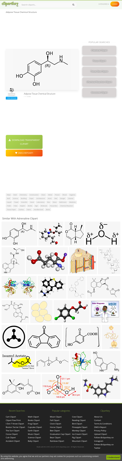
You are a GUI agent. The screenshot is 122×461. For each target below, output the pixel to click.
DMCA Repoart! (24, 153)
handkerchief (38, 210)
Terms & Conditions (103, 423)
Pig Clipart (76, 437)
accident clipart (13, 441)
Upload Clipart (100, 434)
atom (49, 198)
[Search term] (48, 5)
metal (50, 195)
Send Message (11, 98)
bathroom (62, 202)
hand (32, 202)
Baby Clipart (33, 441)
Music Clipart (33, 434)
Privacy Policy (100, 430)
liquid (9, 202)
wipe (9, 195)
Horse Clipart (56, 427)
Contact (97, 420)
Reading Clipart (79, 420)
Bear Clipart (55, 437)
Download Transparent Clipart (24, 142)
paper (31, 198)
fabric (29, 210)
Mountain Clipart (79, 441)
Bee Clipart (55, 430)
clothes (21, 210)
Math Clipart (33, 416)
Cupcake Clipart (35, 427)
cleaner (70, 198)
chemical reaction (66, 206)
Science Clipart (34, 437)
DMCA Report (100, 427)
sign (36, 206)
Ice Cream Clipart (79, 434)
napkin (22, 206)
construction (34, 195)
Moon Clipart (56, 416)
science (15, 198)
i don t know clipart (15, 423)
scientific (24, 202)
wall (8, 198)
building (23, 198)
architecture (40, 198)
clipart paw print (13, 420)
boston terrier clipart (15, 427)
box (48, 202)
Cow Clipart (77, 416)
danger (62, 198)
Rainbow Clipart (57, 441)
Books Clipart (34, 420)
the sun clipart (12, 430)
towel (16, 202)
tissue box (53, 206)
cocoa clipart (12, 434)
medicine (72, 202)
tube (15, 206)
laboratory (40, 202)
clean (43, 195)
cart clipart (11, 416)
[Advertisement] (42, 32)
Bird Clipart (77, 423)
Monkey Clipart (79, 430)
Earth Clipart (33, 430)
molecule (44, 206)
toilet (9, 206)
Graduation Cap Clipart (60, 434)
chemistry (23, 195)
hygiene (72, 195)
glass (54, 202)
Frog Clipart (33, 423)
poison (57, 195)
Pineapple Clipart (79, 427)
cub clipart (11, 437)
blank (48, 210)
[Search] (73, 4)
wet (55, 198)
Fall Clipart (54, 420)
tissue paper (11, 210)
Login (114, 4)
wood (65, 195)
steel (15, 195)
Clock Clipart (55, 423)
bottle (30, 206)
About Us (98, 416)
